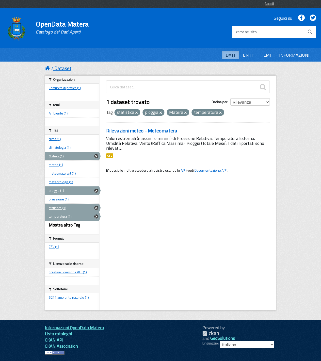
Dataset (62, 68)
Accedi (269, 3)
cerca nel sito (246, 32)
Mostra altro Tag (64, 225)
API (183, 170)
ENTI (248, 55)
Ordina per (219, 101)
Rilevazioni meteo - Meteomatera (141, 130)
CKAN (210, 333)
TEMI (266, 55)
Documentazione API (210, 170)
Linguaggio (210, 343)
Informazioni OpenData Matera (74, 327)
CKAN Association (61, 346)
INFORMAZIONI (294, 55)
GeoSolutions (222, 338)
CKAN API (54, 340)
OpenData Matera (62, 27)
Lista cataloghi (58, 333)
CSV (109, 155)
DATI (230, 55)
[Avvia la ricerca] (310, 32)
